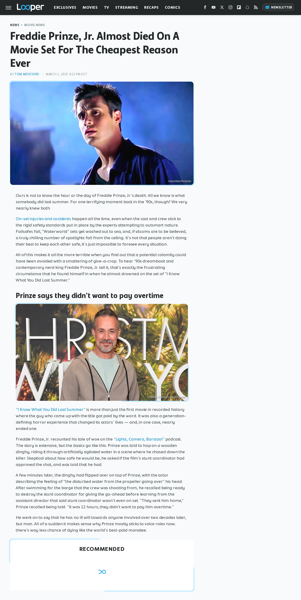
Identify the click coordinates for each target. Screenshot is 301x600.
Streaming (126, 7)
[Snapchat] (247, 8)
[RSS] (255, 8)
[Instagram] (230, 8)
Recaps (151, 7)
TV (106, 7)
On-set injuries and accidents (43, 219)
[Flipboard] (239, 8)
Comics (172, 7)
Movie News (34, 25)
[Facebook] (205, 8)
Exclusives (65, 7)
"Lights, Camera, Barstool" (139, 439)
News (14, 25)
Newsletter (278, 7)
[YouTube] (213, 8)
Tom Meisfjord (27, 74)
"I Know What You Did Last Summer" (50, 409)
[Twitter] (222, 8)
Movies (90, 7)
